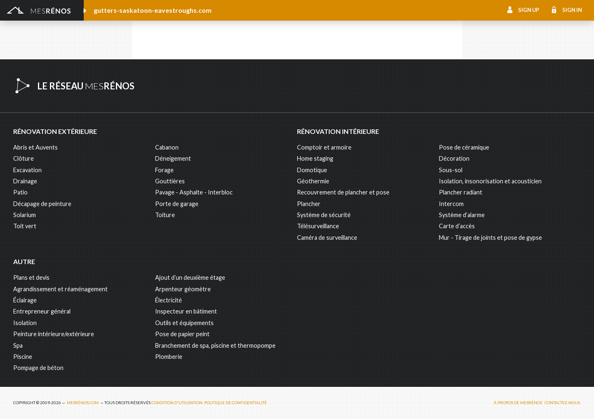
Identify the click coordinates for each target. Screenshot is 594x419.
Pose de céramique (464, 147)
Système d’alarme (462, 214)
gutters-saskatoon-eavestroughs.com (153, 10)
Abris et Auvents (35, 147)
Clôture (23, 158)
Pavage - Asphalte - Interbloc (194, 192)
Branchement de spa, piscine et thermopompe (215, 345)
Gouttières (170, 181)
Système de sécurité (324, 214)
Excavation (27, 169)
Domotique (312, 169)
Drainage (25, 181)
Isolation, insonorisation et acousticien (490, 181)
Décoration (454, 158)
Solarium (24, 214)
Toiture (165, 214)
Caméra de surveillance (327, 237)
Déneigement (173, 158)
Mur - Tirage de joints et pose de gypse (490, 237)
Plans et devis (31, 277)
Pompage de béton (38, 367)
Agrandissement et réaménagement (60, 289)
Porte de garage (176, 203)
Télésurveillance (318, 225)
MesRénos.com (83, 402)
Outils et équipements (184, 322)
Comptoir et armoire (324, 147)
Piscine (22, 356)
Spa (18, 345)
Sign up (528, 10)
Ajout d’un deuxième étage (190, 277)
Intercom (451, 203)
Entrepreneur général (42, 311)
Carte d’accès (457, 225)
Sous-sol (450, 169)
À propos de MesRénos (518, 402)
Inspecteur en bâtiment (186, 311)
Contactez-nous (562, 402)
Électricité (168, 300)
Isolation (25, 322)
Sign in (572, 10)
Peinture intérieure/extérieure (53, 333)
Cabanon (167, 147)
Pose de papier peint (182, 333)
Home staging (315, 158)
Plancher (309, 203)
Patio (20, 192)
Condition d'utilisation (177, 402)
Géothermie (313, 181)
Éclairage (25, 300)
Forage (164, 169)
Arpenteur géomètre (183, 289)
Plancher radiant (460, 192)
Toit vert (24, 225)
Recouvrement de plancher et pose (343, 192)
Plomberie (168, 356)
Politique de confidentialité (235, 402)
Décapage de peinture (42, 203)
